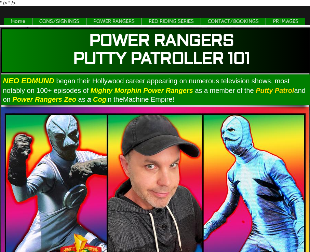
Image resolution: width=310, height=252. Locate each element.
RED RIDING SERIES (171, 21)
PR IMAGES (285, 21)
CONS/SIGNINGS (59, 21)
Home (18, 21)
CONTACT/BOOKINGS (233, 21)
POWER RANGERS (114, 21)
